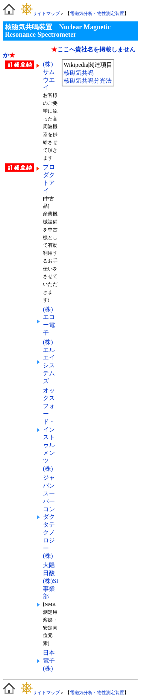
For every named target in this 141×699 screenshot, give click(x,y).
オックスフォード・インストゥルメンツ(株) (49, 429)
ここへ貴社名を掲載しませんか (69, 52)
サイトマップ (40, 13)
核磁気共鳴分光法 (88, 80)
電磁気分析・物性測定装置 (97, 13)
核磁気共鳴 (79, 72)
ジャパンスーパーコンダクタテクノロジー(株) (49, 516)
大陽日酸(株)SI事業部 (50, 580)
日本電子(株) (49, 660)
